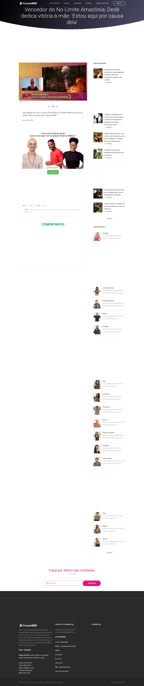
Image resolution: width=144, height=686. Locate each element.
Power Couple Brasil (61, 642)
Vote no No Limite (54, 3)
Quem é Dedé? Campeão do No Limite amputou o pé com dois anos (114, 206)
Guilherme (106, 407)
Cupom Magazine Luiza (26, 668)
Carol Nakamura (108, 288)
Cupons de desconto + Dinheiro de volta (31, 658)
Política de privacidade (118, 682)
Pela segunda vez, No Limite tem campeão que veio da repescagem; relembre (114, 192)
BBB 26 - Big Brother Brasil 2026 (65, 646)
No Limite (58, 659)
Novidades (89, 3)
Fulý (104, 381)
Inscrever (92, 583)
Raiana (105, 526)
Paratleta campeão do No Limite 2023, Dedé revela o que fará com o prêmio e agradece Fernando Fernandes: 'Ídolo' (113, 119)
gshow (43, 205)
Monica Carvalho (108, 433)
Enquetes (66, 3)
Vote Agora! (53, 172)
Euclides (105, 326)
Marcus (105, 420)
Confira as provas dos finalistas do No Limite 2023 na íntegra (114, 152)
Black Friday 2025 (24, 673)
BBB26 (57, 650)
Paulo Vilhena (107, 458)
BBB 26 (119, 3)
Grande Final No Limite (102, 3)
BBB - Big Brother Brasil (62, 667)
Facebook (96, 624)
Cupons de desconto (25, 663)
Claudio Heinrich (108, 301)
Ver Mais (109, 218)
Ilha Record (58, 663)
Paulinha (106, 445)
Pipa (104, 513)
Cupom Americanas (25, 665)
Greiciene (106, 394)
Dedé (104, 313)
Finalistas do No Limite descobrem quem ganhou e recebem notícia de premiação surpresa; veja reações (114, 75)
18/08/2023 (108, 82)
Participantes (77, 3)
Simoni (105, 539)
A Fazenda (58, 654)
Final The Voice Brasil (62, 671)
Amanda (106, 233)
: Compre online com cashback (33, 655)
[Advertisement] (72, 43)
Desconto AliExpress (25, 670)
